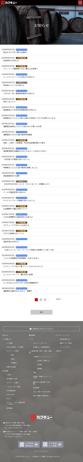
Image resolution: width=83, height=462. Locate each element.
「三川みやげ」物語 (13, 386)
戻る (41, 312)
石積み (12, 359)
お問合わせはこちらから (41, 328)
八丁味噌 (9, 343)
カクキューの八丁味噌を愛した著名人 (15, 403)
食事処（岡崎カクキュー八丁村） (42, 377)
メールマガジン (65, 347)
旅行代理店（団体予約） (41, 396)
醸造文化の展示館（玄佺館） (41, 383)
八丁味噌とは (6, 339)
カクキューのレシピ (40, 343)
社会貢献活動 (11, 390)
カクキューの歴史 (12, 382)
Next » (59, 299)
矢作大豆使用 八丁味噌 (14, 347)
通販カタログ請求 (66, 343)
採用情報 (9, 408)
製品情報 (32, 335)
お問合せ (59, 351)
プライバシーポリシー (41, 451)
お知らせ (5, 335)
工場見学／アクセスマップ (42, 357)
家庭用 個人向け (65, 339)
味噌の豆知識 (11, 367)
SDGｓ (8, 398)
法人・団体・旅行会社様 (41, 392)
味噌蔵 (38, 368)
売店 (34, 372)
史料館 (38, 364)
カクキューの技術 (12, 351)
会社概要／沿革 (11, 379)
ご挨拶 (8, 375)
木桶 (11, 355)
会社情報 (5, 371)
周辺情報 (36, 388)
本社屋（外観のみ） (43, 360)
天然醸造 (13, 363)
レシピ (31, 339)
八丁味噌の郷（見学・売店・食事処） (40, 352)
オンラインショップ (62, 335)
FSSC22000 (10, 394)
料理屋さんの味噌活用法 (41, 347)
